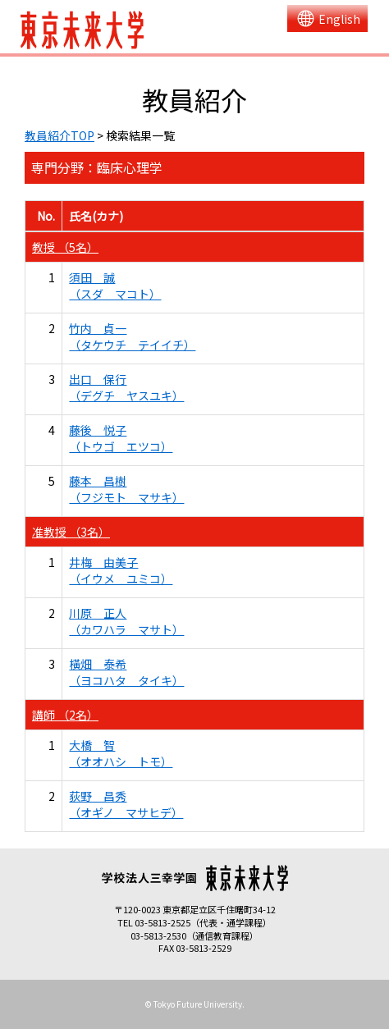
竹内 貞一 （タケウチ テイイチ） (132, 336)
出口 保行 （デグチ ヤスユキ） (126, 387)
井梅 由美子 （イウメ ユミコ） (120, 570)
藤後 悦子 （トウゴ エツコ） (120, 438)
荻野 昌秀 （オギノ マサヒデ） (126, 804)
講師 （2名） (65, 715)
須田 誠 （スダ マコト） (115, 285)
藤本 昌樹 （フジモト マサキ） (126, 489)
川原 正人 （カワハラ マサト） (126, 621)
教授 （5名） (65, 247)
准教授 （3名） (71, 532)
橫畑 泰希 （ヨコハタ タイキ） (126, 672)
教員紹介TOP (59, 135)
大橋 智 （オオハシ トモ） (120, 753)
